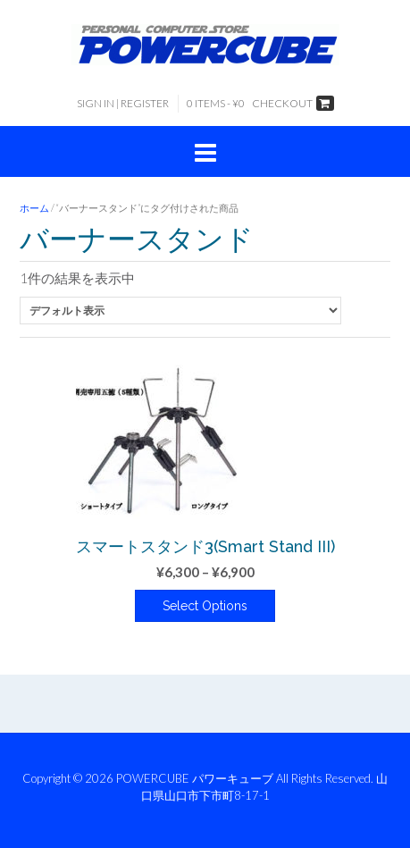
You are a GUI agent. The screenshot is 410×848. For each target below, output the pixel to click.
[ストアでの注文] (180, 310)
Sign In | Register (123, 103)
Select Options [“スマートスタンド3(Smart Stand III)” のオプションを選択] (205, 606)
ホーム (34, 208)
